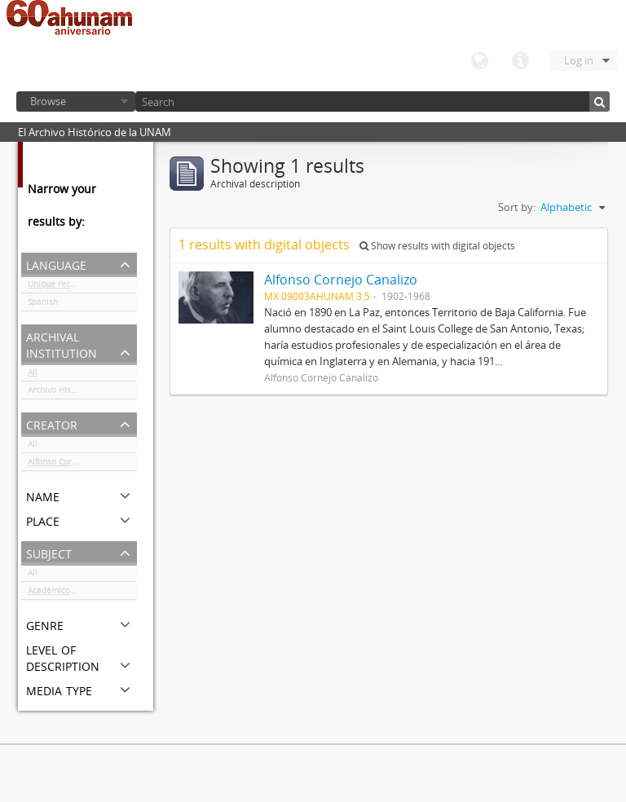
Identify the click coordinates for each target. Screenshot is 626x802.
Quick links (520, 61)
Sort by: (517, 207)
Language (479, 61)
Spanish (43, 305)
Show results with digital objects (437, 246)
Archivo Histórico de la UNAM (82, 393)
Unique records (57, 287)
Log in (578, 60)
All (32, 375)
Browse (48, 101)
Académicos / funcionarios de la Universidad (82, 593)
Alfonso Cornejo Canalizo (76, 464)
